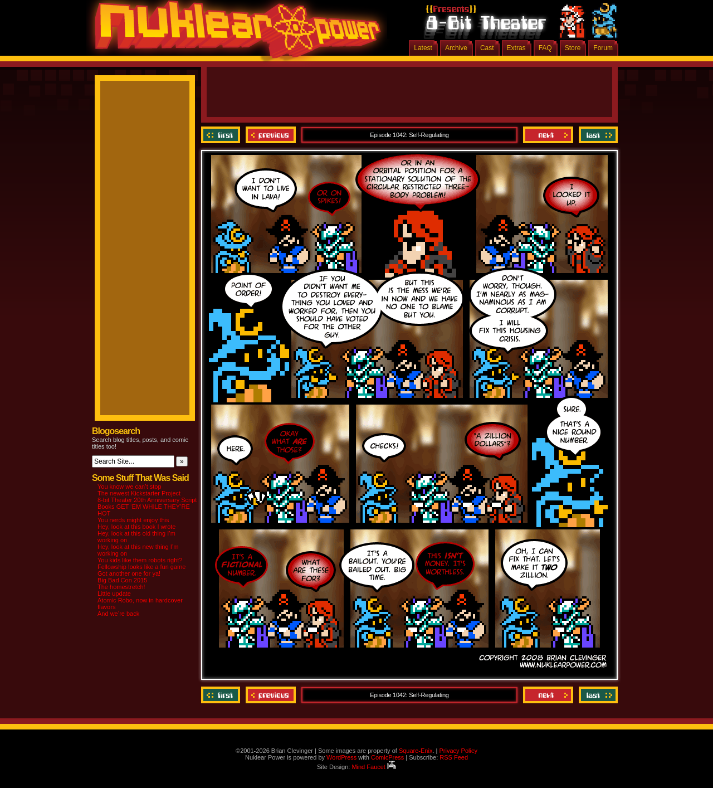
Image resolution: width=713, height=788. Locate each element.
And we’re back (118, 613)
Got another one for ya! (128, 573)
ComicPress (387, 757)
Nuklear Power (234, 33)
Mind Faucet (373, 766)
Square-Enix (416, 750)
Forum (603, 48)
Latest (423, 48)
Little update (114, 593)
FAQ (545, 48)
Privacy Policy (458, 750)
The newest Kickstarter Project (138, 493)
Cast (487, 48)
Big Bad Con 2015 (122, 580)
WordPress (341, 757)
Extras (516, 48)
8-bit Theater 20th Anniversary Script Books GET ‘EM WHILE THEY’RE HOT (147, 507)
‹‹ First (222, 134)
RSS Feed (453, 757)
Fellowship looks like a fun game (141, 566)
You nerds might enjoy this (133, 520)
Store (573, 48)
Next (548, 134)
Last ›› (597, 134)
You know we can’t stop (129, 486)
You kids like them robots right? (139, 560)
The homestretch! (121, 586)
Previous (271, 134)
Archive (456, 48)
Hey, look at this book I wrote (136, 526)
